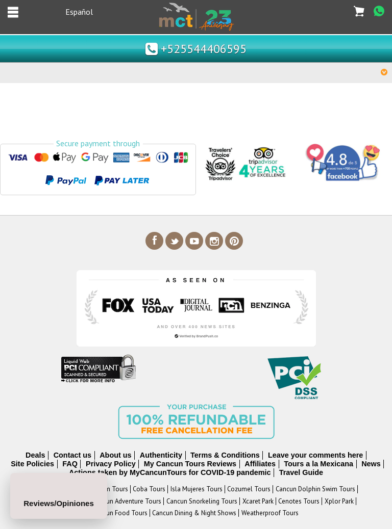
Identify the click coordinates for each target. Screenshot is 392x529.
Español (79, 12)
